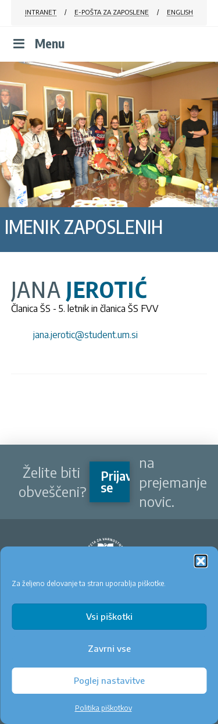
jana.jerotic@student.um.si (85, 334)
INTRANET (40, 12)
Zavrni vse (109, 648)
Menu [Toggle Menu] (38, 43)
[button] (200, 561)
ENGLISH (180, 12)
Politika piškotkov (103, 708)
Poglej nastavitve (109, 680)
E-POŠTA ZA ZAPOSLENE (111, 12)
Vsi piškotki (109, 616)
